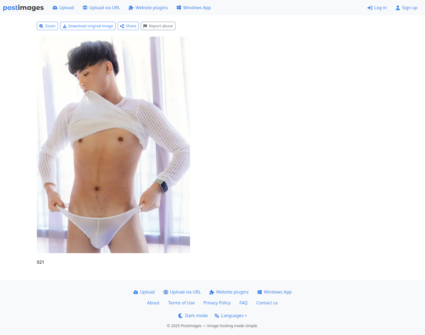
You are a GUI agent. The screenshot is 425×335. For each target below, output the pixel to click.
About (153, 303)
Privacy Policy (217, 303)
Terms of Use (181, 303)
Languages (228, 315)
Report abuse (158, 25)
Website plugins (148, 8)
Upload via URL (101, 8)
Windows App (193, 8)
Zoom (47, 25)
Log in (377, 8)
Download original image (88, 25)
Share (128, 25)
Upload (63, 8)
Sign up (406, 8)
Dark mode (193, 315)
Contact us (267, 303)
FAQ (243, 303)
